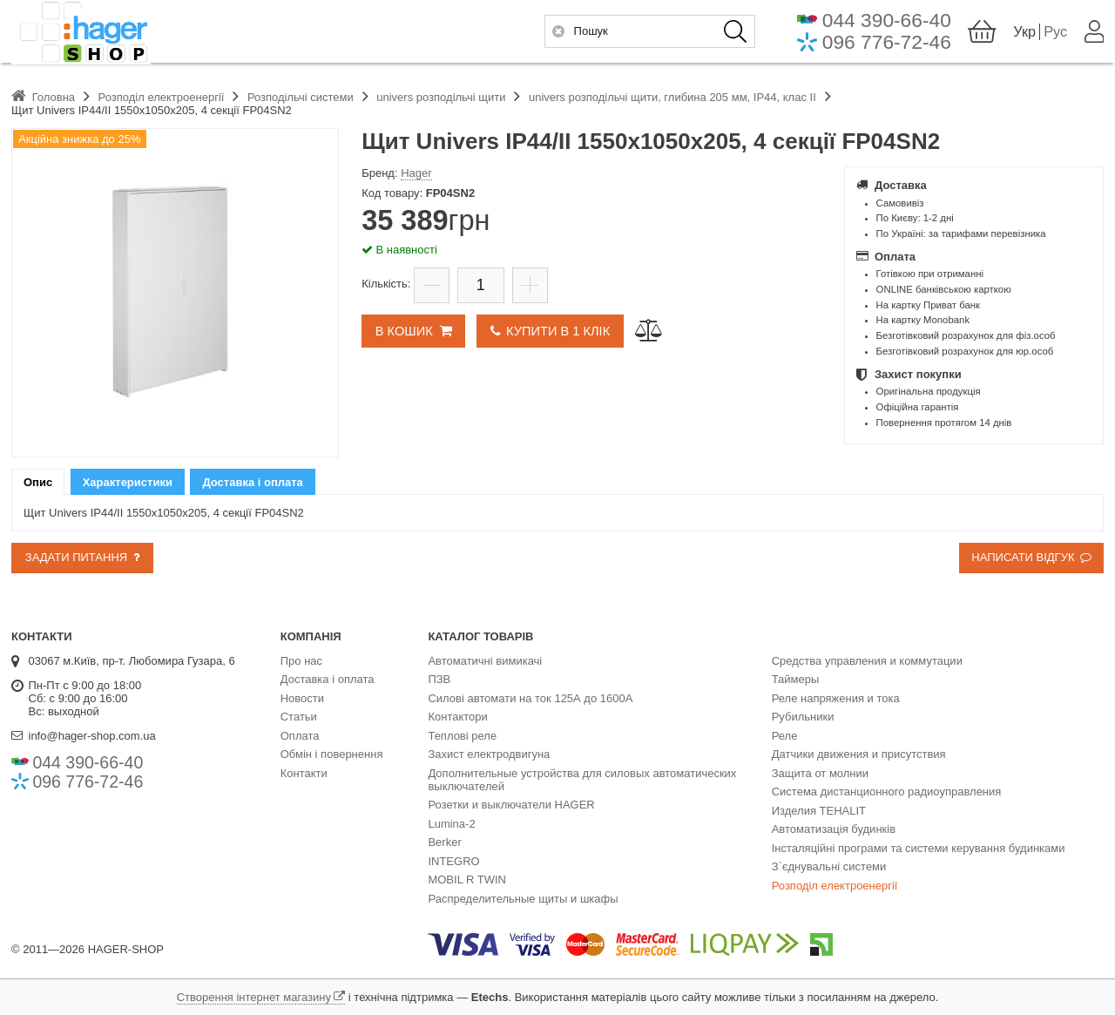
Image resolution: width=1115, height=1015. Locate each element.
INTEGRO (453, 861)
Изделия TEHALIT (819, 810)
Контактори (457, 716)
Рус (1055, 34)
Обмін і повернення (331, 754)
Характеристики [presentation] (127, 482)
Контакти (304, 773)
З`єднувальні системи (829, 866)
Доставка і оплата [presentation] (252, 482)
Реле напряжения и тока (836, 698)
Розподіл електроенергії (835, 885)
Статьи (298, 716)
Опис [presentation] (38, 482)
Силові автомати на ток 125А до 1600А (530, 698)
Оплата (300, 735)
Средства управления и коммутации (867, 660)
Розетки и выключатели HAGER (511, 804)
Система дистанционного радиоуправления (887, 791)
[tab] (37, 482)
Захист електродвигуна (489, 754)
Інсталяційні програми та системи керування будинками (918, 848)
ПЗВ (439, 679)
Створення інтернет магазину (254, 997)
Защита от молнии (820, 773)
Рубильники (803, 716)
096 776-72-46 (885, 45)
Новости (302, 698)
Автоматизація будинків (833, 829)
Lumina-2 (451, 823)
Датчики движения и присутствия (859, 754)
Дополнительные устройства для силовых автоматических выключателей (582, 780)
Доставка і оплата (327, 679)
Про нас (301, 660)
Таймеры (796, 679)
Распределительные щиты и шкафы (523, 898)
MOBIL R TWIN (467, 879)
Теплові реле (462, 735)
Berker (444, 842)
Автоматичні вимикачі (485, 660)
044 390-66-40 (885, 22)
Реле (785, 735)
